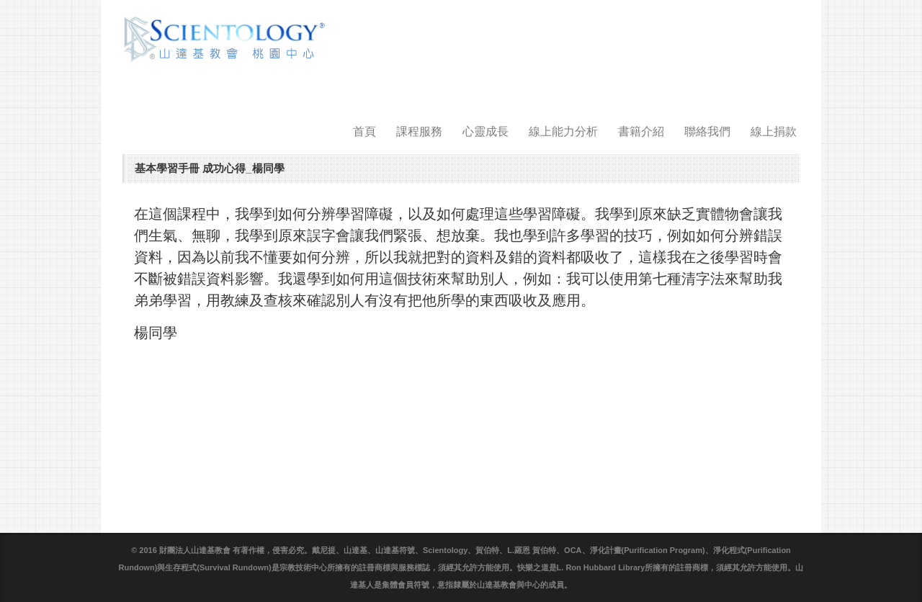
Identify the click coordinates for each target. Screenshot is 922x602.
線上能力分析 (563, 131)
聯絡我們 (707, 131)
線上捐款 (774, 131)
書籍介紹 (641, 131)
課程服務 (419, 131)
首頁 (364, 131)
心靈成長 (485, 131)
